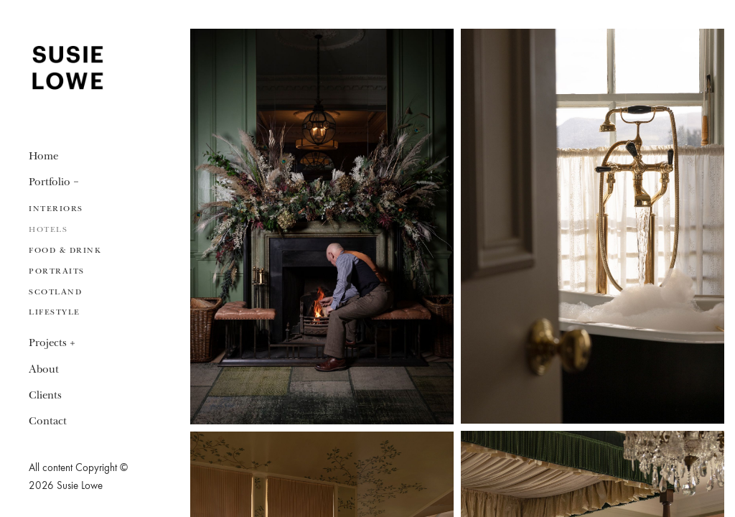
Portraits (57, 271)
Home (43, 156)
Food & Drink (65, 250)
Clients (45, 395)
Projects (48, 342)
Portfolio (49, 182)
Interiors (56, 208)
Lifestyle (54, 312)
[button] (76, 181)
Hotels (48, 229)
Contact (48, 421)
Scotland (55, 292)
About (44, 369)
